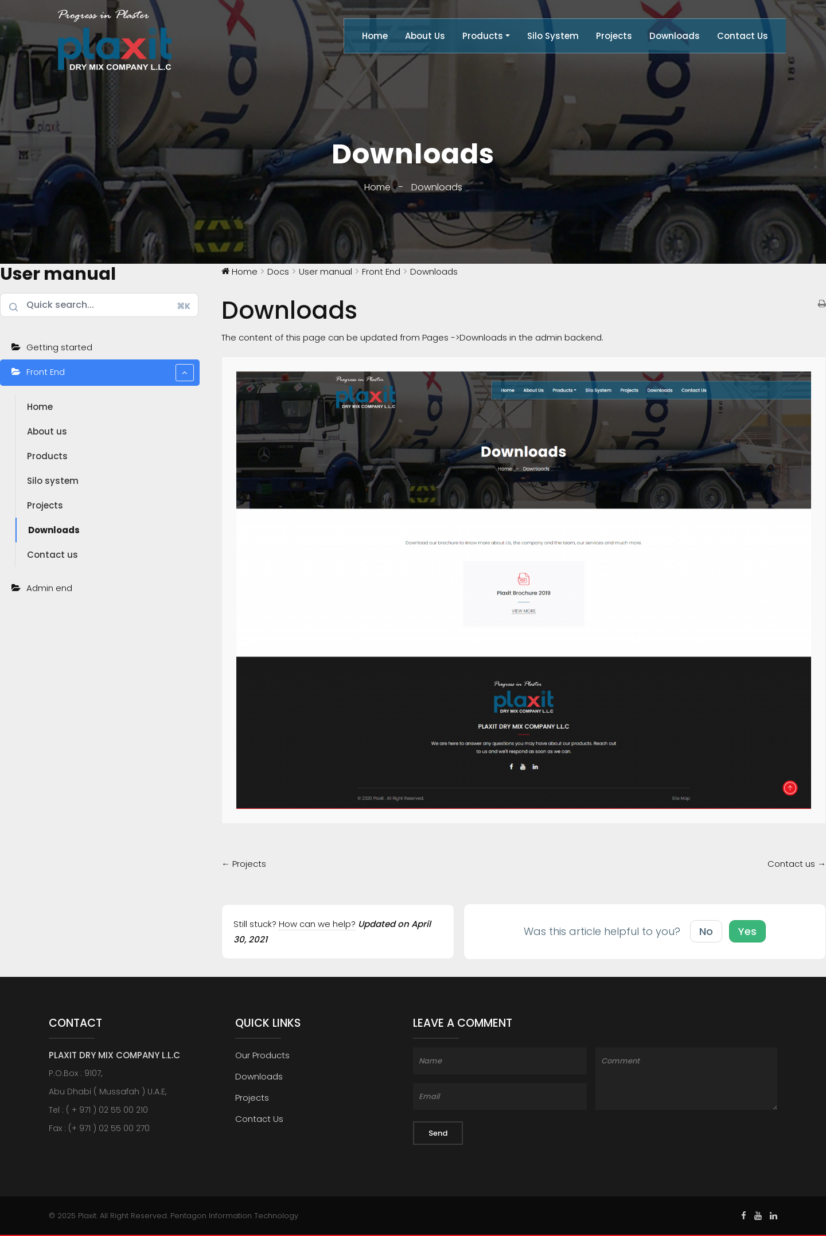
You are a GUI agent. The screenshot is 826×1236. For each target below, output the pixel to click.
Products (482, 36)
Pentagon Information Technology (234, 1215)
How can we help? (317, 924)
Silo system (53, 481)
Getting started (59, 347)
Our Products (262, 1055)
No (706, 931)
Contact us (52, 555)
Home (375, 36)
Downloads (674, 36)
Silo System (553, 36)
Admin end (110, 588)
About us (47, 431)
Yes (747, 931)
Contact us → (796, 864)
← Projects (243, 864)
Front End (110, 372)
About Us (425, 36)
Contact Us (742, 36)
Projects (614, 36)
